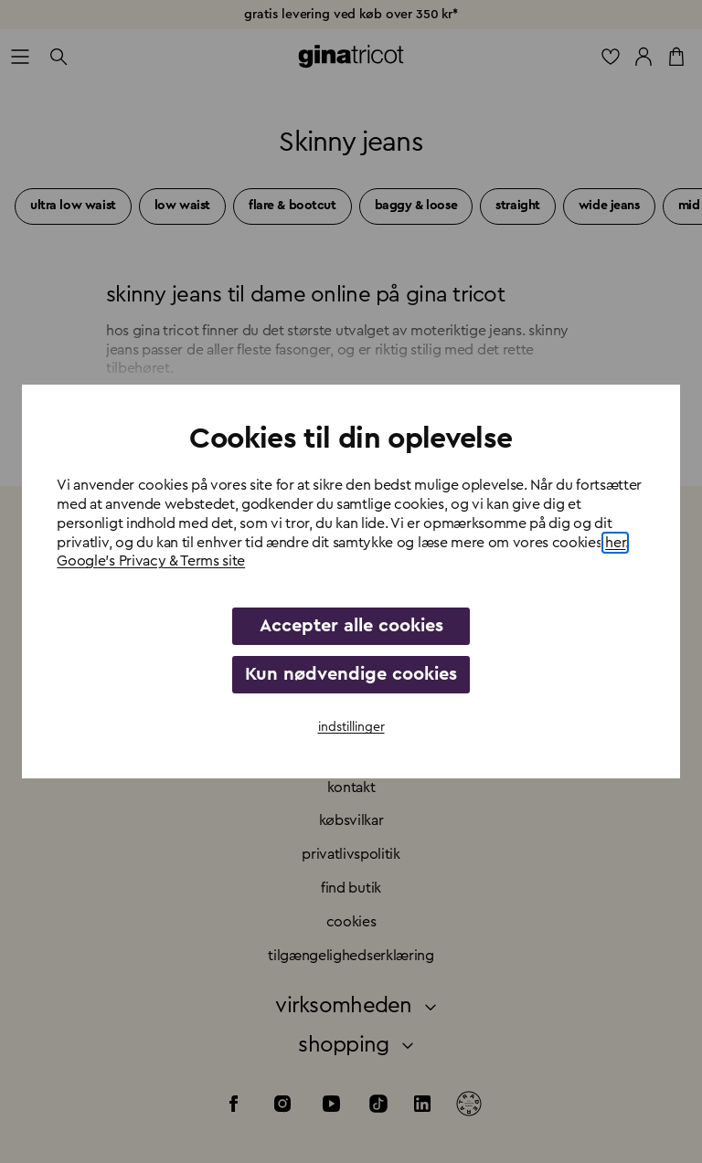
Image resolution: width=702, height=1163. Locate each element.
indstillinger (351, 727)
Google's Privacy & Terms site (151, 561)
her (615, 542)
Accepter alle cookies (351, 626)
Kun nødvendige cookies (351, 674)
